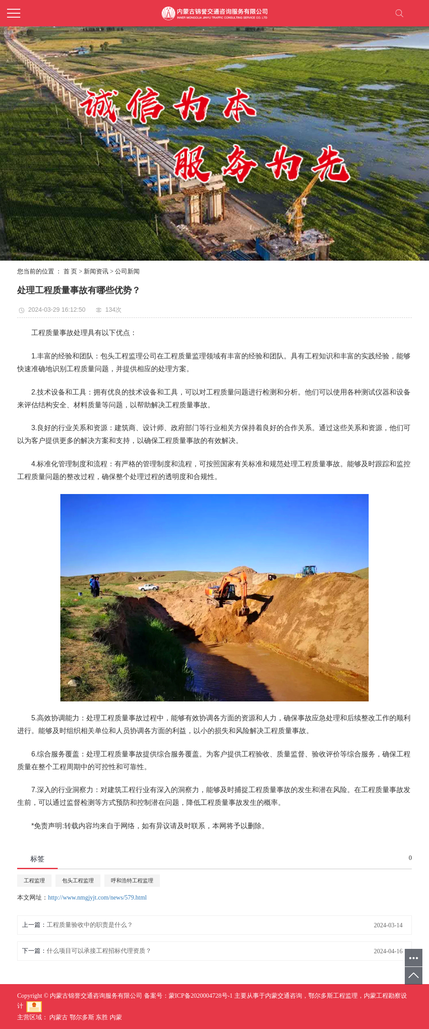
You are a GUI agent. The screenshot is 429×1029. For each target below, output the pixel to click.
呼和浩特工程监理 (132, 881)
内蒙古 (58, 1017)
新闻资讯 (96, 271)
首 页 (70, 271)
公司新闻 (127, 271)
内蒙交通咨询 (283, 995)
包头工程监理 (78, 881)
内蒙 (116, 1017)
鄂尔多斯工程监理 (333, 995)
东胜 (102, 1017)
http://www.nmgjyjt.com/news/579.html (97, 897)
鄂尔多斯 (82, 1017)
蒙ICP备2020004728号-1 (201, 995)
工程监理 (34, 881)
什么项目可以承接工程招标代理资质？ (99, 951)
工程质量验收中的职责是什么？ (90, 925)
